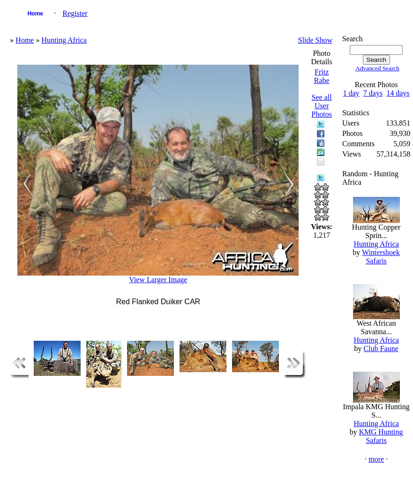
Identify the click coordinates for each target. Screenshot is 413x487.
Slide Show (315, 40)
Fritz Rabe (322, 76)
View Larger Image (158, 280)
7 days (373, 93)
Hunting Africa (63, 40)
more (376, 459)
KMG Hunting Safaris (381, 436)
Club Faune (381, 348)
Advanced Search (377, 68)
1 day (351, 93)
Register (74, 13)
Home (35, 13)
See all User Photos (321, 105)
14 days (397, 93)
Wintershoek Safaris (381, 256)
